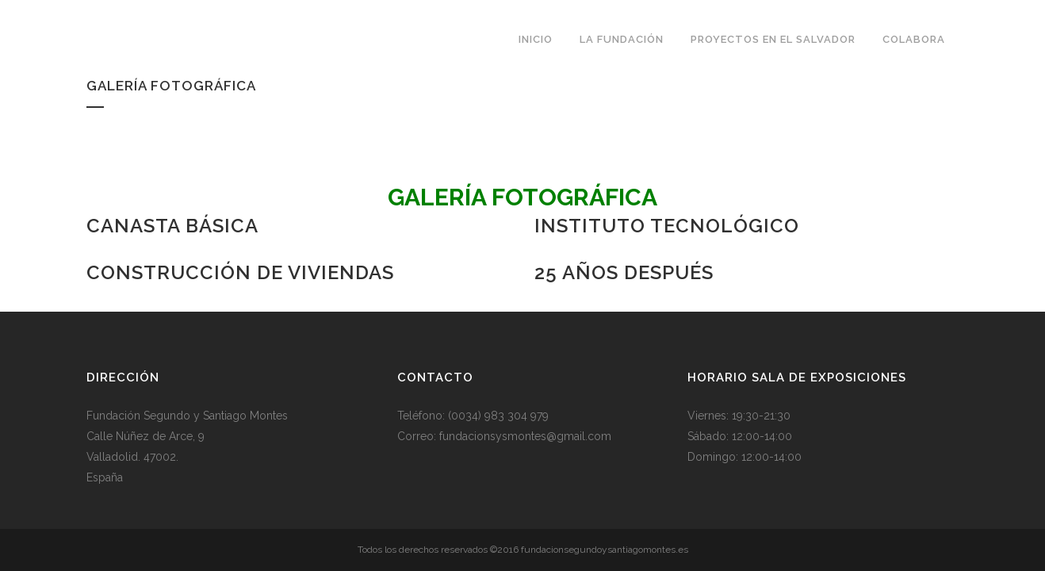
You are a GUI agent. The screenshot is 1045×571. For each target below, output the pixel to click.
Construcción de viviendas (240, 272)
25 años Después (624, 272)
